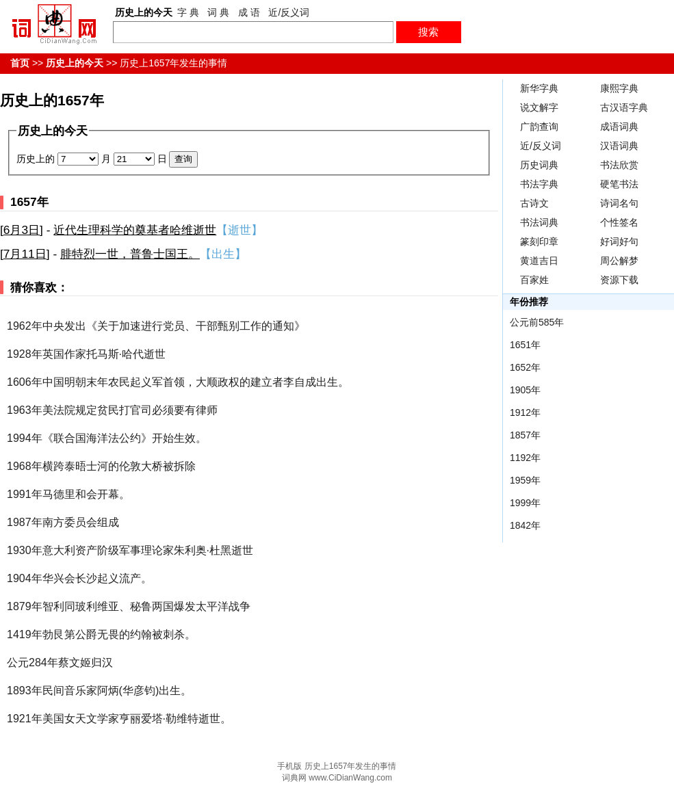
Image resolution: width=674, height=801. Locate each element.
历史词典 (539, 164)
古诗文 (534, 203)
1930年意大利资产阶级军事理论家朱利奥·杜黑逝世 (130, 550)
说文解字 (539, 107)
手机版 (289, 766)
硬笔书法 (619, 184)
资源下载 (619, 279)
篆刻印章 (539, 241)
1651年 (525, 344)
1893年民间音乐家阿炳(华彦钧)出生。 (99, 690)
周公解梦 (619, 260)
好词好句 (619, 241)
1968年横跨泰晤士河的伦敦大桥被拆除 (101, 466)
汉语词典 (619, 145)
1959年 (525, 480)
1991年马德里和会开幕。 (68, 494)
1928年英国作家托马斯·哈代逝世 (86, 354)
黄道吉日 (539, 260)
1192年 (525, 457)
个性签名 (619, 222)
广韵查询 (539, 126)
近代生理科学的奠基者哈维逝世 (134, 230)
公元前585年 (537, 322)
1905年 (525, 389)
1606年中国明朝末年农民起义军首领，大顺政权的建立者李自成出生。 (178, 382)
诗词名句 (619, 203)
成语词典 (619, 126)
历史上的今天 (74, 62)
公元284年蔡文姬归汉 (60, 662)
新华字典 (539, 88)
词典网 (294, 778)
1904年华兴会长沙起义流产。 (79, 578)
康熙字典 (619, 88)
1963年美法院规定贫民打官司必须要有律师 (112, 410)
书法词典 (539, 222)
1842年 (525, 525)
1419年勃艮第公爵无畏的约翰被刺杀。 (101, 634)
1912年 (525, 412)
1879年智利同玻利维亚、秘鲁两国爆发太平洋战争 (128, 606)
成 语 (249, 12)
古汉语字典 (624, 107)
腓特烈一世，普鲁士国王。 (130, 254)
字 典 (188, 12)
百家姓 (534, 279)
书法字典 (539, 184)
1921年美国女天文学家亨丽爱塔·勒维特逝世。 (119, 718)
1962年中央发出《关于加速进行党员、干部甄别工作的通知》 (156, 326)
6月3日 (21, 230)
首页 (19, 62)
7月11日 (25, 254)
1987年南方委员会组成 (63, 522)
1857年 (525, 435)
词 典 (218, 12)
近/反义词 (288, 12)
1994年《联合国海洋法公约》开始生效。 (107, 438)
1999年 (525, 502)
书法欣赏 (619, 164)
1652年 (525, 367)
